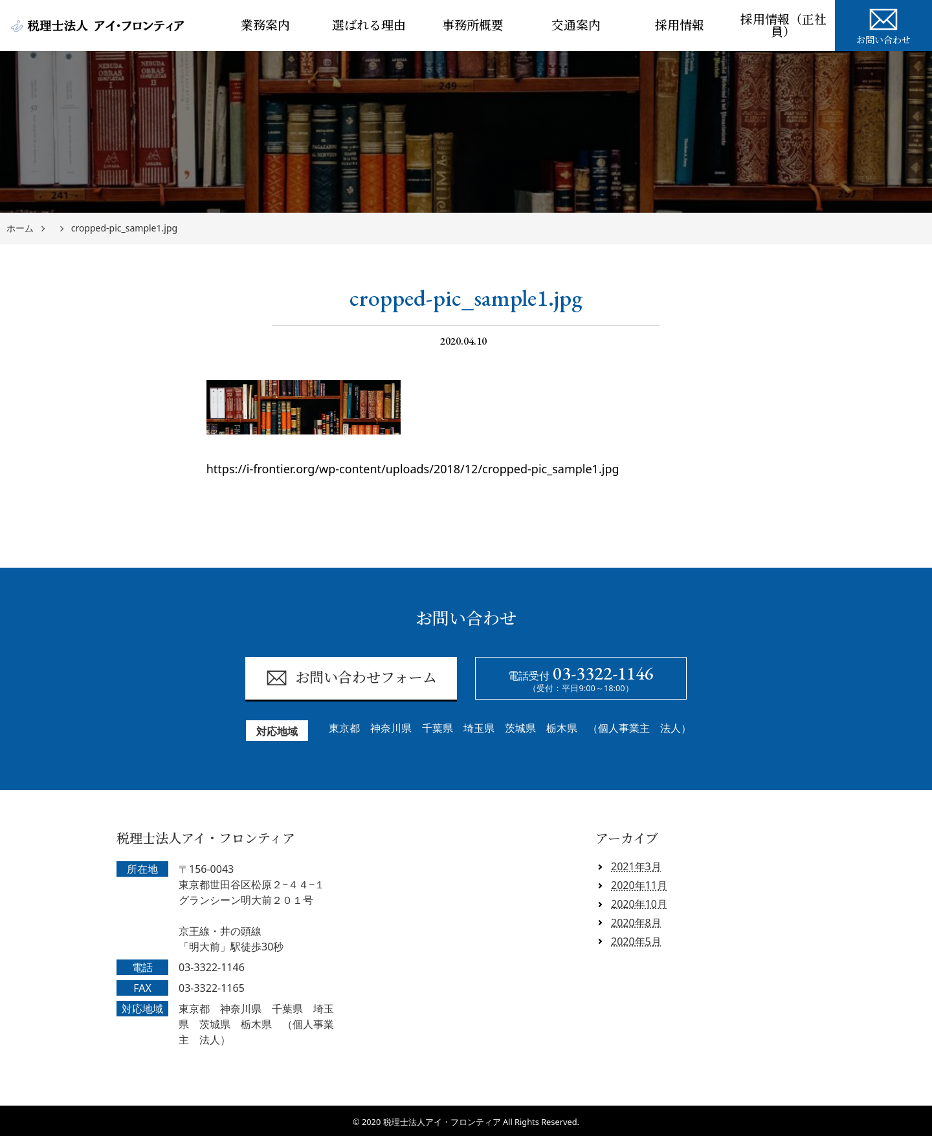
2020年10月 (639, 904)
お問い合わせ (883, 24)
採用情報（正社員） (783, 26)
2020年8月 (636, 923)
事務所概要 (473, 25)
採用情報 (679, 25)
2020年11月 (639, 885)
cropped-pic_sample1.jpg (124, 228)
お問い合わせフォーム (351, 678)
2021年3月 (636, 866)
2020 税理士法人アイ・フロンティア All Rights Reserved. (470, 1122)
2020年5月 (636, 941)
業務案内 (265, 25)
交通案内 (576, 25)
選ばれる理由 (369, 25)
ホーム (20, 228)
